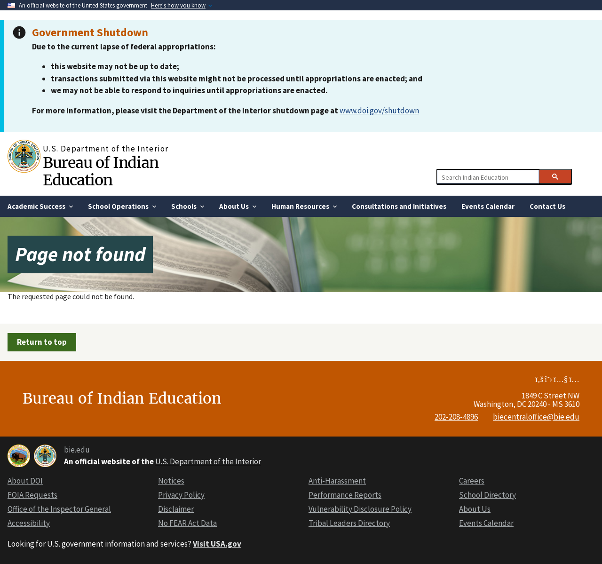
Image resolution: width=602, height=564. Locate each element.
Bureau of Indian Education (100, 171)
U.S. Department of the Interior (208, 461)
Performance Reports (345, 495)
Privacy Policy (181, 495)
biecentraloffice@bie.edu (536, 417)
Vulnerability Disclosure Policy (360, 509)
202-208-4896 (456, 417)
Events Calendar (486, 523)
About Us (475, 509)
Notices (171, 481)
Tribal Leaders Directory (349, 523)
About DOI (25, 481)
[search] (487, 177)
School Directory (487, 495)
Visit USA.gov (217, 544)
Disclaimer (176, 509)
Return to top (42, 342)
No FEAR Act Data (187, 523)
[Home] (25, 156)
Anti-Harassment (337, 481)
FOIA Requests (32, 495)
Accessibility (29, 523)
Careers (471, 481)
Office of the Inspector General (59, 509)
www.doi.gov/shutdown (379, 110)
